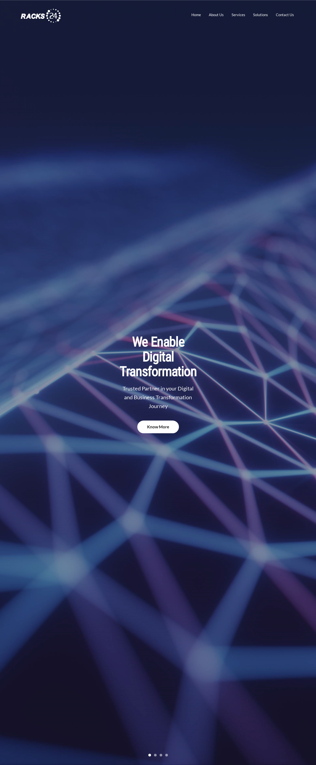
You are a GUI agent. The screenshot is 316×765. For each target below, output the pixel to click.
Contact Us (285, 14)
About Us (216, 14)
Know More (158, 426)
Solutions (260, 14)
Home (196, 14)
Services (238, 14)
